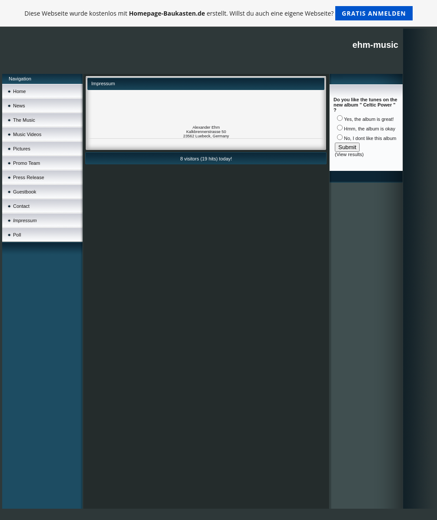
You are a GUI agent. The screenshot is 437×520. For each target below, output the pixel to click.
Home (19, 91)
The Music (24, 120)
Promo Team (26, 163)
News (19, 105)
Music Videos (27, 134)
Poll (17, 234)
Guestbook (24, 191)
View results (349, 154)
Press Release (28, 177)
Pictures (21, 148)
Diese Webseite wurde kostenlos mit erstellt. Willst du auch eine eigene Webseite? (218, 13)
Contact (21, 206)
